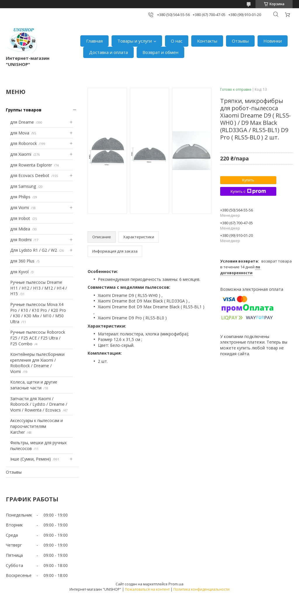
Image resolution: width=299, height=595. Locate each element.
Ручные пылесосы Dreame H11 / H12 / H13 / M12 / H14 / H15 (38, 287)
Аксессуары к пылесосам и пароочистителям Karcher (36, 426)
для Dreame (22, 122)
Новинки (272, 41)
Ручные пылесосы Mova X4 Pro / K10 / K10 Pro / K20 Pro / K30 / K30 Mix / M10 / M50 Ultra (38, 313)
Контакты (207, 41)
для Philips (20, 197)
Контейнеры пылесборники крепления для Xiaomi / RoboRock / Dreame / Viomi (37, 362)
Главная (94, 41)
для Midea (20, 229)
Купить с (248, 191)
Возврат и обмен (160, 52)
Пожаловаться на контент (147, 589)
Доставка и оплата (108, 52)
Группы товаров (23, 110)
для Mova (19, 133)
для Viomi (19, 207)
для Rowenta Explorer (31, 165)
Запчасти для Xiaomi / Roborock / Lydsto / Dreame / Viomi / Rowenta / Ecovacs (38, 404)
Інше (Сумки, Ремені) (30, 459)
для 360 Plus (22, 261)
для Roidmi (21, 239)
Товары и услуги (134, 41)
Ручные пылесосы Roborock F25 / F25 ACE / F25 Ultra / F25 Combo (37, 337)
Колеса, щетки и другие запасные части (33, 385)
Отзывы (240, 41)
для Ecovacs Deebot (29, 175)
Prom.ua (175, 584)
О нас (176, 41)
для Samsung (23, 186)
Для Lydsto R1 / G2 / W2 (33, 250)
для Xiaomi (20, 154)
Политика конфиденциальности (201, 589)
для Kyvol (19, 271)
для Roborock (23, 143)
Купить (248, 180)
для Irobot (20, 218)
